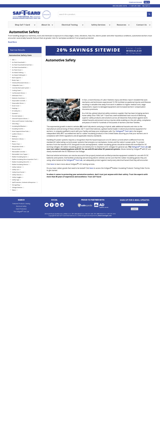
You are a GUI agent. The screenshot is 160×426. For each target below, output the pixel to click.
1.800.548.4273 (78, 214)
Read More (12, 42)
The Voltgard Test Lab (21, 212)
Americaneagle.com (105, 216)
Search (21, 200)
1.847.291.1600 (88, 214)
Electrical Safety (21, 207)
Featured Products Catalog (21, 204)
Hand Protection (21, 209)
